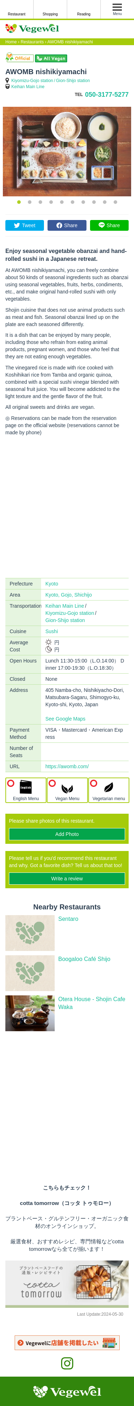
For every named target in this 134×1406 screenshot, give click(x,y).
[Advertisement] (67, 507)
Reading (83, 14)
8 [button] (94, 202)
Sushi (51, 631)
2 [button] (29, 202)
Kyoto (51, 584)
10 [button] (115, 202)
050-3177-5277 (107, 94)
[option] (67, 151)
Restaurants (32, 41)
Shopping (50, 14)
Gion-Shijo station (73, 80)
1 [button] (19, 202)
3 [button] (40, 202)
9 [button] (104, 202)
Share (70, 225)
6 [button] (72, 202)
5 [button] (62, 202)
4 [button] (51, 202)
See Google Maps (65, 719)
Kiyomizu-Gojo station (32, 80)
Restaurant (16, 14)
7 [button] (83, 202)
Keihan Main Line (28, 86)
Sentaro (68, 919)
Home (11, 41)
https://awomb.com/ (67, 766)
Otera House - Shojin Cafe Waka (91, 1003)
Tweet (28, 225)
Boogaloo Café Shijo (84, 959)
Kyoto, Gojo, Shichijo (68, 595)
